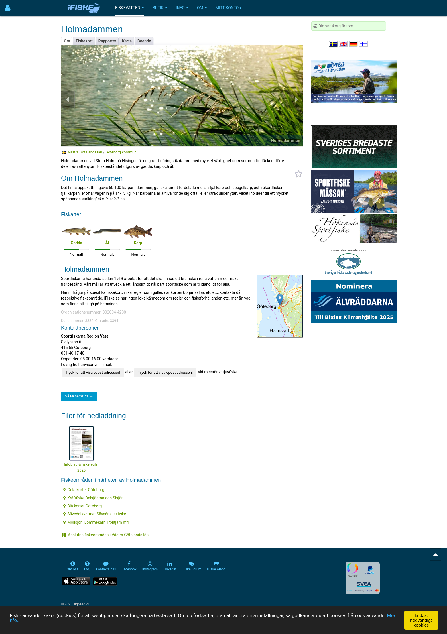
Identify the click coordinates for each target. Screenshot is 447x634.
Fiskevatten (129, 7)
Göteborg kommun (120, 152)
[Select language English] (343, 44)
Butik (160, 7)
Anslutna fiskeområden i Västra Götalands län (105, 535)
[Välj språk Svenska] (333, 44)
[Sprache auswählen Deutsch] (354, 44)
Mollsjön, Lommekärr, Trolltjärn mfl (96, 522)
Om (202, 7)
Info (182, 7)
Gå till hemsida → (79, 396)
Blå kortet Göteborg (82, 506)
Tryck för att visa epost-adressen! (92, 372)
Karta (127, 41)
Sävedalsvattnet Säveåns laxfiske (94, 514)
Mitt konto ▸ (229, 7)
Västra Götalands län (85, 152)
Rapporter (107, 41)
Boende (144, 41)
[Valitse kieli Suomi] (364, 44)
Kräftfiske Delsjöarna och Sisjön (93, 498)
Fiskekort (84, 41)
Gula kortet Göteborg (83, 489)
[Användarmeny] (8, 8)
